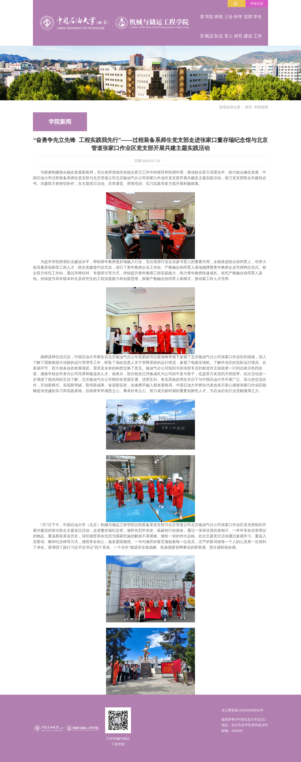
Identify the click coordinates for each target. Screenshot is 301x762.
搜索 (235, 3)
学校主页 (256, 3)
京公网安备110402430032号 (242, 710)
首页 (248, 107)
